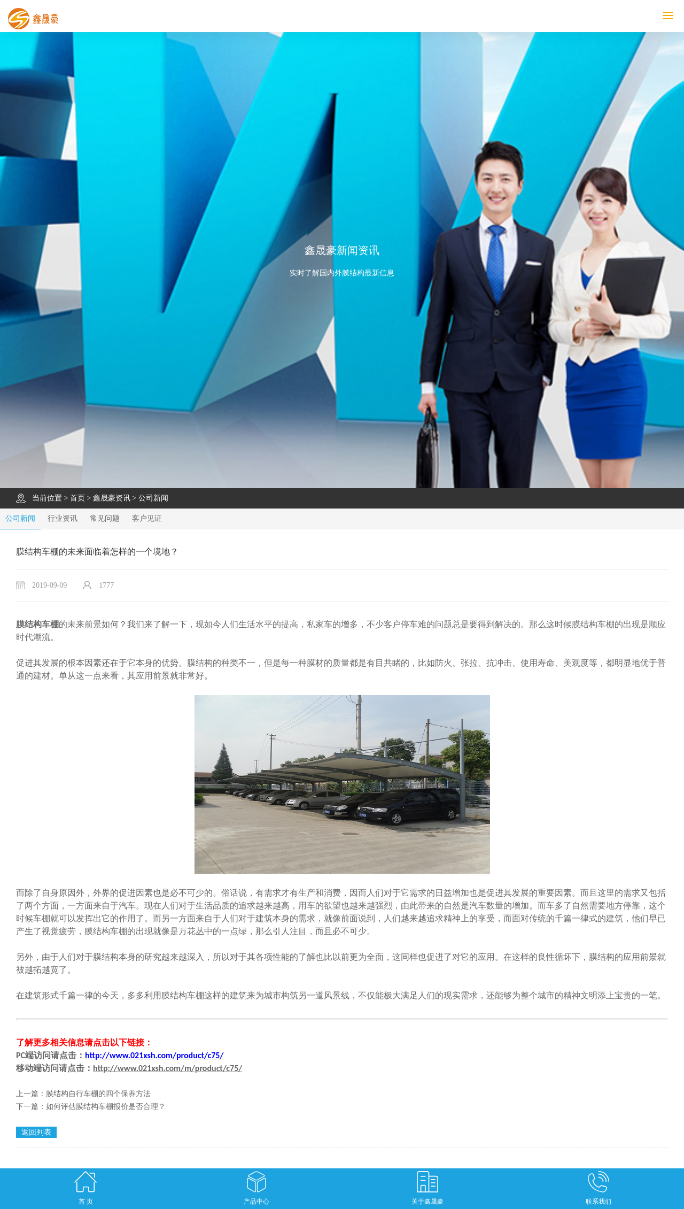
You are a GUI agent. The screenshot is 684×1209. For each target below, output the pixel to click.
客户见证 (147, 518)
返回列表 (36, 1132)
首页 (77, 498)
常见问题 (105, 518)
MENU (673, 16)
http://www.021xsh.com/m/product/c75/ (167, 1068)
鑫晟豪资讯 (111, 498)
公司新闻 (153, 498)
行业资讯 (62, 518)
